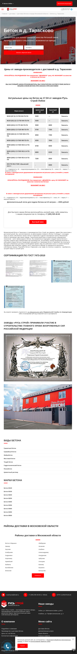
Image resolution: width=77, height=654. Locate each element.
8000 (50, 165)
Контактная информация (9, 636)
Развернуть (38, 575)
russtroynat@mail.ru (10, 595)
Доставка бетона (43, 628)
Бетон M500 (8, 515)
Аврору (7, 546)
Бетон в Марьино (11, 543)
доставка (12, 13)
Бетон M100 (8, 488)
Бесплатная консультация (64, 3)
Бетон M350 (8, 505)
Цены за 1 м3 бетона (8, 633)
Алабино (41, 549)
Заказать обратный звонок (23, 52)
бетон (16, 232)
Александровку (44, 552)
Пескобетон (8, 469)
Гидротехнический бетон (12, 465)
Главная (4, 13)
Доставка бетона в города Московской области (32, 13)
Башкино (42, 567)
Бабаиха (8, 564)
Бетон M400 (8, 508)
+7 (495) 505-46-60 (65, 8)
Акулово (8, 549)
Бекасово (8, 570)
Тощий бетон (8, 462)
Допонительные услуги (45, 631)
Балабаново (9, 567)
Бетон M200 (8, 495)
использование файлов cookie (40, 641)
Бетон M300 (8, 502)
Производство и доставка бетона (12, 631)
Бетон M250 (8, 498)
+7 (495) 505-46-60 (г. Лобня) (35, 595)
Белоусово (42, 570)
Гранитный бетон (10, 448)
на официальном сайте (35, 312)
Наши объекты (43, 633)
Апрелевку (8, 558)
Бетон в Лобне (7, 3)
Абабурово (42, 543)
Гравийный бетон (10, 451)
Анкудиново (42, 555)
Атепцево (42, 561)
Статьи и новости (44, 636)
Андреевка (8, 555)
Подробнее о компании (9, 628)
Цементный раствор (11, 472)
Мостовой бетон (9, 458)
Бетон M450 (8, 512)
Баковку (41, 564)
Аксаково (42, 546)
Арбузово (42, 558)
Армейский (8, 561)
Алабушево (9, 552)
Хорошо (22, 645)
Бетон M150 (8, 491)
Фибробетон (8, 455)
